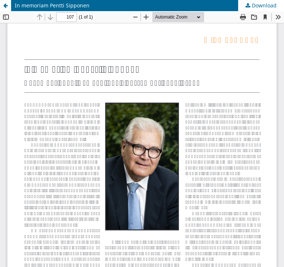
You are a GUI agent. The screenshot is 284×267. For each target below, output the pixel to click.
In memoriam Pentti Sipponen (52, 5)
